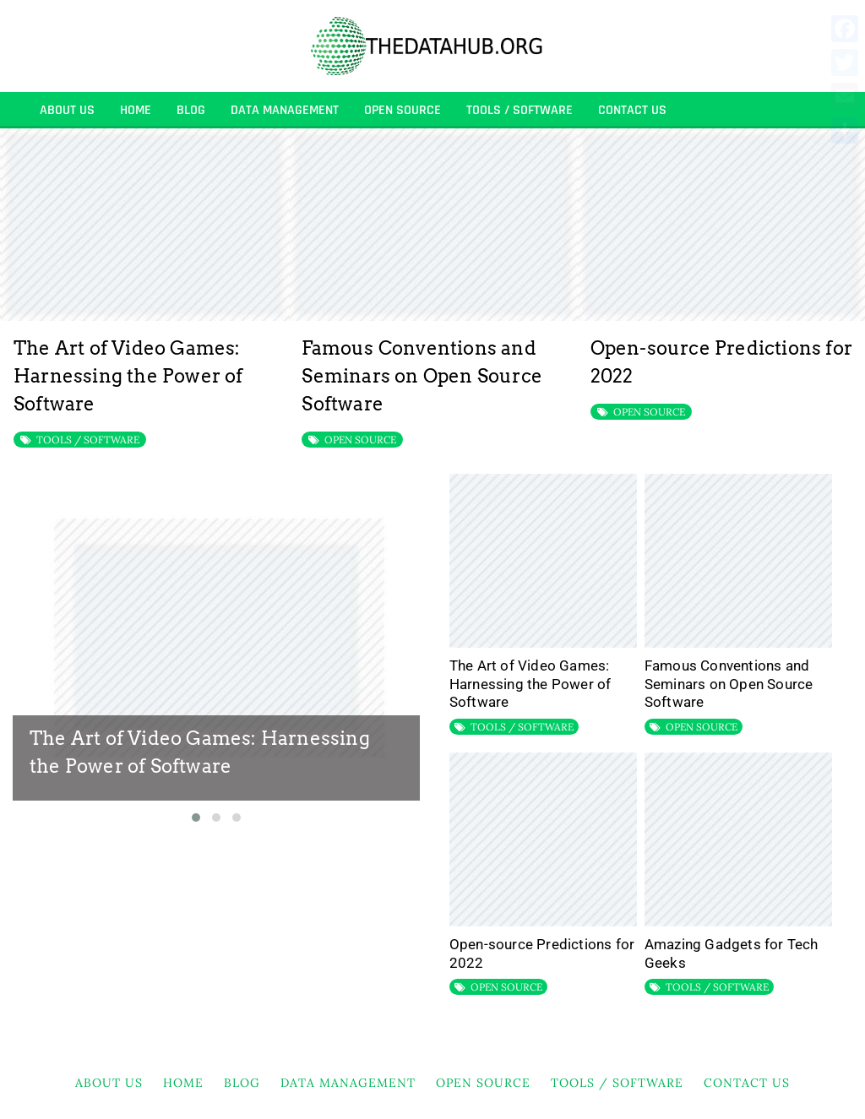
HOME (135, 110)
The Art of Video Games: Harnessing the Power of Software (128, 376)
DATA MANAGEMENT (285, 110)
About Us (67, 110)
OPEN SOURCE (402, 110)
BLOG (191, 110)
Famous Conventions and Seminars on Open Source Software (422, 376)
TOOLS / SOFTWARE (519, 110)
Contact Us (632, 110)
